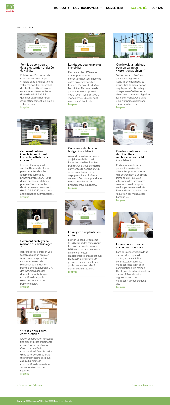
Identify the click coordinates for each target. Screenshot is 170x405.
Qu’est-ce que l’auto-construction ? (33, 332)
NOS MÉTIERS (115, 8)
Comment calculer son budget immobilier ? (82, 149)
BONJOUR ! (61, 8)
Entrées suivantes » (142, 385)
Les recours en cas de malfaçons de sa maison (131, 245)
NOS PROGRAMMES (86, 8)
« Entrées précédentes (29, 385)
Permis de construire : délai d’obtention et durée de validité (37, 67)
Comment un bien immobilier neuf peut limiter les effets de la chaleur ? (34, 155)
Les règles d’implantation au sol (84, 233)
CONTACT (158, 8)
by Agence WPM (37, 401)
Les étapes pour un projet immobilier (84, 66)
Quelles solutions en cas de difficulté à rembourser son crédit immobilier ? (131, 155)
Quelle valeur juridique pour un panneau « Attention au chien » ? (131, 67)
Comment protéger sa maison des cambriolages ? (36, 244)
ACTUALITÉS (139, 8)
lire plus (24, 107)
